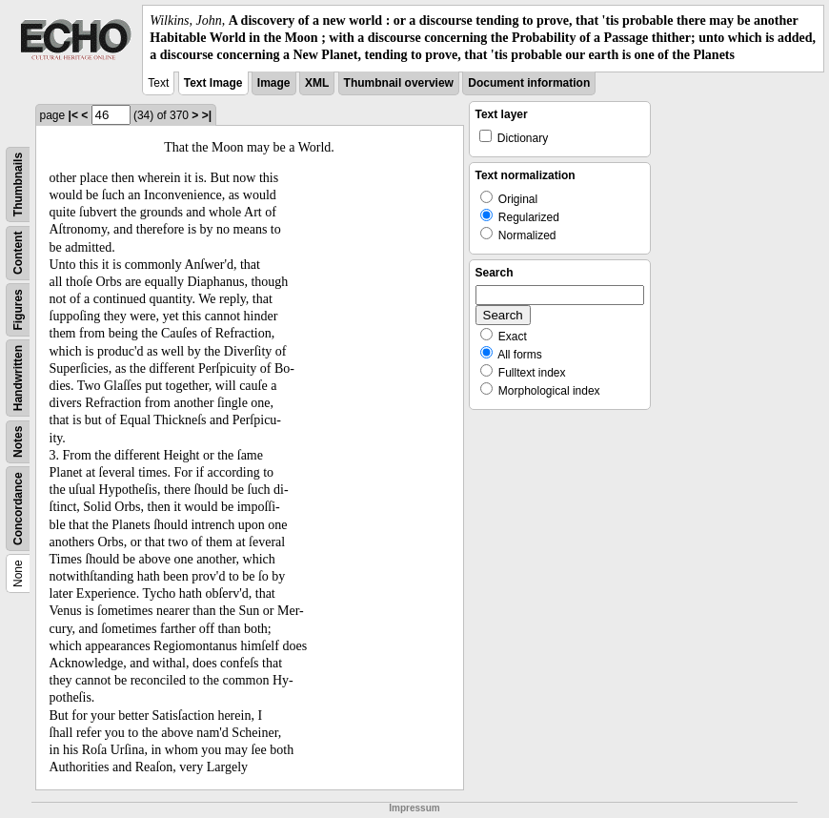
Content (18, 252)
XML (317, 83)
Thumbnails (18, 183)
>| (207, 115)
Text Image (213, 83)
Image (274, 83)
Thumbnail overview (399, 83)
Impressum (414, 808)
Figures (18, 309)
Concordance (18, 508)
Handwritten (18, 377)
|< (73, 115)
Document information (529, 83)
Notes (18, 441)
